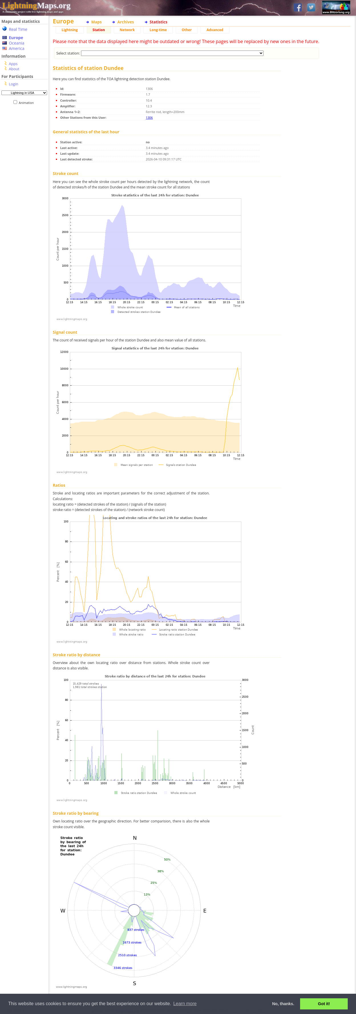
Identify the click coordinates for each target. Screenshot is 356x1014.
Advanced (215, 29)
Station (99, 29)
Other (187, 29)
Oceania (16, 43)
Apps (13, 63)
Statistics (158, 22)
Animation (27, 102)
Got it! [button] (324, 1003)
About (14, 68)
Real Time (18, 29)
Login (13, 83)
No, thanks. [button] (283, 1003)
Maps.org (36, 5)
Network (127, 29)
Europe (16, 37)
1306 (149, 117)
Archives (125, 22)
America (17, 48)
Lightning (70, 29)
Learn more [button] (185, 1003)
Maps (96, 22)
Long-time (158, 29)
